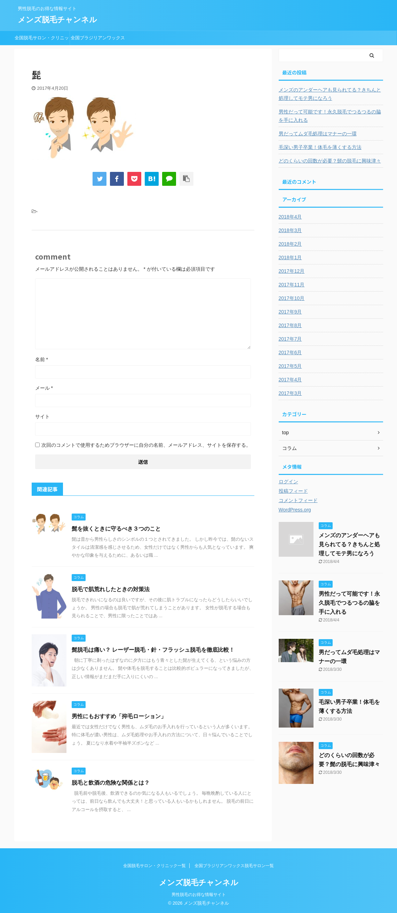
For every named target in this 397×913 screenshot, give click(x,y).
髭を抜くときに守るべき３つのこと (116, 529)
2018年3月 (290, 230)
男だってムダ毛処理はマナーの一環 (318, 133)
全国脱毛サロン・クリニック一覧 (42, 40)
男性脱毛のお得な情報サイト (199, 894)
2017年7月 (290, 339)
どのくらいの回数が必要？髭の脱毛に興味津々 (330, 161)
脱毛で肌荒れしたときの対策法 (111, 589)
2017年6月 (290, 352)
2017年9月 (290, 312)
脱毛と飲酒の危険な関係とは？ (111, 783)
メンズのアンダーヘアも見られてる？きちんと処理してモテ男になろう (330, 94)
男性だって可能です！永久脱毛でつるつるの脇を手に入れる (330, 116)
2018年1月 (290, 257)
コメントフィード (298, 500)
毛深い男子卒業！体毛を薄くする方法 (320, 147)
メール (44, 388)
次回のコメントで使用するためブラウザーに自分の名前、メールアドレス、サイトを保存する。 (146, 445)
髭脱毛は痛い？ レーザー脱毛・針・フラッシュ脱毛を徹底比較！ (153, 650)
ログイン (288, 481)
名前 (41, 359)
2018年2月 (290, 244)
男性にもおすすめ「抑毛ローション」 (119, 716)
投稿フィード (293, 491)
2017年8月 (290, 325)
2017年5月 (290, 366)
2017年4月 (290, 379)
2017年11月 (292, 284)
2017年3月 (290, 393)
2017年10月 (292, 298)
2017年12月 (292, 271)
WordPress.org (295, 510)
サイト (42, 416)
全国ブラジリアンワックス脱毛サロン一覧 (98, 40)
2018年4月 (290, 217)
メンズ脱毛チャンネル (57, 19)
